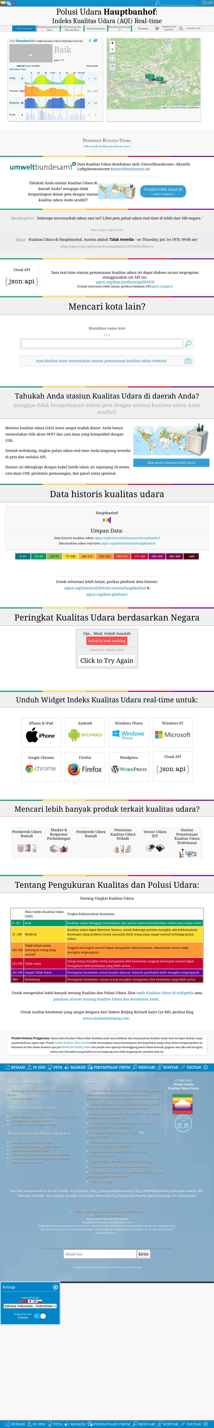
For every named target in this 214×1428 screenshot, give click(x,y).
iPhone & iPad (41, 777)
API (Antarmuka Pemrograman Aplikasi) (40, 1314)
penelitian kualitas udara (31, 1263)
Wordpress (129, 811)
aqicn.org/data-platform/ (107, 584)
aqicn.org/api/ (161, 276)
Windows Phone (129, 777)
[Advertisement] (107, 621)
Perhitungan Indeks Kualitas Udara (36, 1302)
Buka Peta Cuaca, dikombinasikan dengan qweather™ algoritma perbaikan (118, 1280)
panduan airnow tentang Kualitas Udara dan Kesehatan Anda (105, 1154)
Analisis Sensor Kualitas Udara (33, 1280)
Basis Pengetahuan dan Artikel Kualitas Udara (44, 1272)
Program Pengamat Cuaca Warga (114, 1288)
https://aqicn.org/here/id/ (107, 219)
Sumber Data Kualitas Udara (31, 1298)
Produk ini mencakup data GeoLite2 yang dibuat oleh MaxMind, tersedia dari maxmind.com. (123, 1262)
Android (85, 777)
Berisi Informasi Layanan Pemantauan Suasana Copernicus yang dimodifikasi (122, 1299)
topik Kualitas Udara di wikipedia (165, 1148)
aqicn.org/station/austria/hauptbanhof (128, 533)
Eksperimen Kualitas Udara (30, 1276)
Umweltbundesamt (108, 1371)
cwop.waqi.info (98, 1292)
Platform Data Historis (27, 1318)
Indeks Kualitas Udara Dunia (72, 1198)
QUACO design (101, 1337)
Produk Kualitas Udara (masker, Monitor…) (41, 1310)
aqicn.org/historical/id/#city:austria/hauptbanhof (105, 577)
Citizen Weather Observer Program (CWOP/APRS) (108, 1367)
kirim (144, 1409)
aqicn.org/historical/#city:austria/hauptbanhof (127, 528)
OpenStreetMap (177, 97)
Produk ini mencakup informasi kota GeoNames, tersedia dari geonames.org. (123, 1271)
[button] (151, 69)
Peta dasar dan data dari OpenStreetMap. (119, 1322)
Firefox (85, 811)
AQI (22, 30)
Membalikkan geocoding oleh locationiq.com (122, 1316)
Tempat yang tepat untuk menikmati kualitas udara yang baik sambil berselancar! (125, 1330)
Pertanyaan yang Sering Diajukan (38, 1289)
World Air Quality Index (77, 1203)
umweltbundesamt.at (130, 158)
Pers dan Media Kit (24, 1254)
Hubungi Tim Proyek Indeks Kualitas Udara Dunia (40, 1248)
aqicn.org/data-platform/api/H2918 (125, 271)
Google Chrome (41, 811)
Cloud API (173, 811)
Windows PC (173, 777)
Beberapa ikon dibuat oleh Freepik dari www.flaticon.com (117, 1309)
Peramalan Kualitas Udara (29, 1306)
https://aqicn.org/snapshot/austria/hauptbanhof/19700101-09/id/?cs (107, 236)
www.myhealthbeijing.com (106, 1174)
